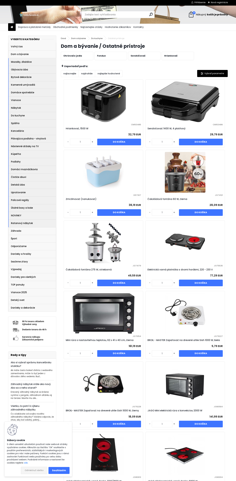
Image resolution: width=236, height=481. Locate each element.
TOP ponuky (18, 284)
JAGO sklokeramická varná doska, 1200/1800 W (164, 290)
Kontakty (139, 27)
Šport (14, 238)
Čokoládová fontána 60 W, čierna (205, 130)
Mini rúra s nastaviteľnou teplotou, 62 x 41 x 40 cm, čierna (162, 209)
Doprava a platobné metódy (34, 27)
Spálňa (15, 123)
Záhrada (16, 230)
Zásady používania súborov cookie (162, 468)
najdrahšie (87, 73)
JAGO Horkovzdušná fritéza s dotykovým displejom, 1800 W (165, 369)
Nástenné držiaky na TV (25, 146)
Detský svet (18, 300)
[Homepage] (12, 27)
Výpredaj (16, 269)
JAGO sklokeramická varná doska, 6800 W (205, 290)
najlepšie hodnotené (109, 73)
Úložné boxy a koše (22, 207)
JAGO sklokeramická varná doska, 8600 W (122, 369)
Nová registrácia (219, 2)
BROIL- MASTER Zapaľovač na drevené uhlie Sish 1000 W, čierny (81, 290)
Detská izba (18, 184)
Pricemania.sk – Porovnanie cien (72, 468)
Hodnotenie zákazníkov (118, 27)
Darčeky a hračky (21, 253)
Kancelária (17, 130)
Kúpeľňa (16, 154)
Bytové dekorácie (21, 77)
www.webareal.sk (130, 478)
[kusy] (70, 148)
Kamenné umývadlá (23, 84)
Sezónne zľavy (19, 261)
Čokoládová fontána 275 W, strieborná (80, 209)
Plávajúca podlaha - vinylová (28, 138)
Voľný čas (17, 46)
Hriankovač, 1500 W (75, 130)
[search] (151, 14)
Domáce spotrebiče (22, 92)
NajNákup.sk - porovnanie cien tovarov (117, 468)
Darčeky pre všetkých (23, 277)
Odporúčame (18, 246)
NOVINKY (16, 215)
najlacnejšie (69, 73)
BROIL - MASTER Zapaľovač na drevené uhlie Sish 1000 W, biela (206, 209)
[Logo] (29, 14)
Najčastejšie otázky (91, 27)
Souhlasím (59, 470)
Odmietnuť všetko (34, 470)
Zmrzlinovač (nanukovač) (163, 130)
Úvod (63, 38)
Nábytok (16, 107)
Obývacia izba (19, 69)
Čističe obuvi (18, 177)
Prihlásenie (200, 2)
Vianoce (16, 100)
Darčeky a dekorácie (23, 307)
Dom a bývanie (20, 54)
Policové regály (20, 200)
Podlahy (16, 161)
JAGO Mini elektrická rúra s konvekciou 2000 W (121, 290)
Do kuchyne (18, 115)
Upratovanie (18, 192)
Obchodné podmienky (65, 27)
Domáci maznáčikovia (24, 169)
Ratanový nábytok (22, 223)
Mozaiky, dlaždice (21, 61)
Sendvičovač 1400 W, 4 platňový (119, 130)
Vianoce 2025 (19, 292)
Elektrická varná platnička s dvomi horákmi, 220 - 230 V (122, 209)
